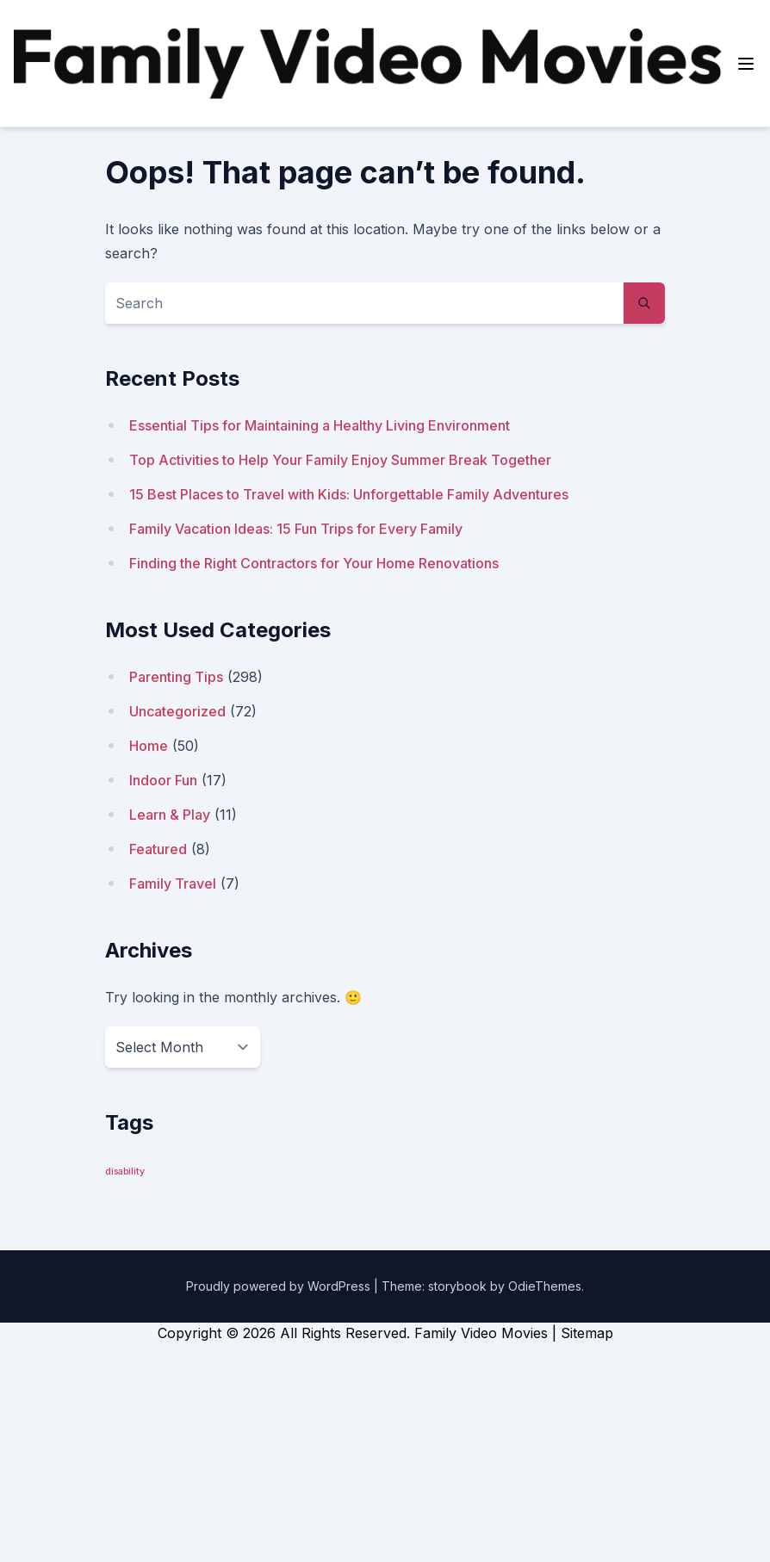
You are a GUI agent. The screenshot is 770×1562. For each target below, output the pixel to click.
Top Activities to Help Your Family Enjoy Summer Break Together (340, 459)
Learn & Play (169, 814)
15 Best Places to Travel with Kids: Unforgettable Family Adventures (348, 494)
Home (148, 745)
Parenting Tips (176, 676)
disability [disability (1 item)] (125, 1171)
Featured (158, 849)
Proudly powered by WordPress (280, 1286)
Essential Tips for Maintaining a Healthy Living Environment (319, 425)
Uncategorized (177, 711)
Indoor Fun (163, 780)
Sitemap (587, 1333)
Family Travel (172, 883)
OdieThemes (544, 1286)
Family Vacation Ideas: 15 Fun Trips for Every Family (296, 528)
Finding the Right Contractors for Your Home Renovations (314, 563)
